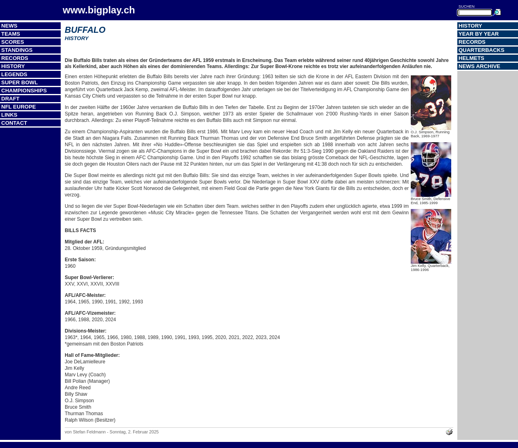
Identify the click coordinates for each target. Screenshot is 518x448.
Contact (14, 123)
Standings (17, 50)
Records (14, 58)
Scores (12, 42)
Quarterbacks (481, 50)
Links (9, 115)
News (9, 26)
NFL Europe (18, 107)
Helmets (471, 58)
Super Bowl (19, 82)
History (13, 66)
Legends (14, 74)
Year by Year (479, 34)
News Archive (479, 66)
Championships (24, 90)
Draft (10, 99)
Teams (10, 34)
